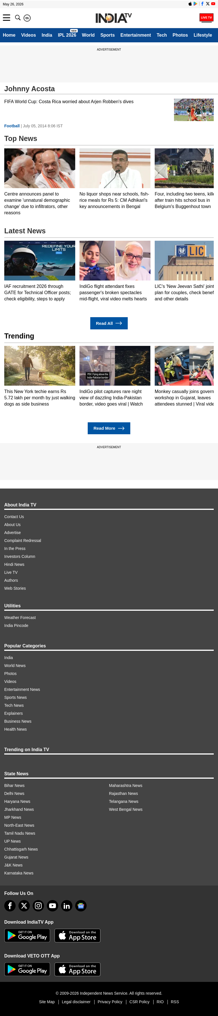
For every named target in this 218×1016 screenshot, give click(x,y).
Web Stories (15, 588)
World (88, 35)
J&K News (13, 865)
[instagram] (38, 905)
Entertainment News (22, 689)
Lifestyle (203, 35)
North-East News (19, 825)
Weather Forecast (20, 617)
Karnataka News (18, 873)
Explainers (13, 713)
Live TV (11, 572)
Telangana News (124, 801)
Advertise (12, 532)
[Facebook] (10, 905)
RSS (175, 1002)
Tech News (14, 705)
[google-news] (81, 905)
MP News (12, 817)
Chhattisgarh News (21, 849)
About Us (12, 524)
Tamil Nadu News (19, 833)
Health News (15, 729)
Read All (109, 323)
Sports (107, 35)
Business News (18, 721)
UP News (12, 841)
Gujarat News (16, 857)
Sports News (15, 697)
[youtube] (52, 905)
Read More (108, 428)
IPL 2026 (67, 35)
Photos (180, 35)
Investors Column (19, 556)
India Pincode (16, 625)
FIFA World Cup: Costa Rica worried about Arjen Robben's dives (68, 101)
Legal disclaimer (76, 1002)
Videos (28, 35)
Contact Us (14, 516)
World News (15, 665)
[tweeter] (24, 905)
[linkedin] (66, 905)
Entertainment (135, 35)
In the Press (15, 548)
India (47, 35)
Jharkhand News (19, 809)
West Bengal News (125, 809)
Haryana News (17, 801)
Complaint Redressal (22, 540)
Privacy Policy (110, 1002)
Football (12, 126)
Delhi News (14, 793)
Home (9, 35)
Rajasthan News (123, 793)
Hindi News (14, 564)
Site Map (46, 1002)
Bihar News (14, 785)
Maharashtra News (125, 785)
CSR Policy (139, 1002)
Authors (11, 580)
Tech (162, 35)
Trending (19, 336)
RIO (160, 1002)
